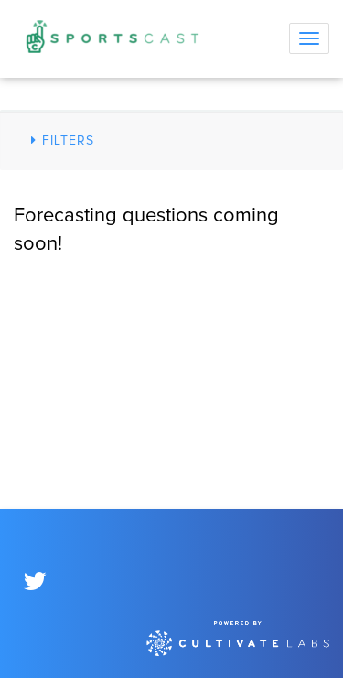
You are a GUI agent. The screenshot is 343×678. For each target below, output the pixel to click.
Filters (60, 140)
